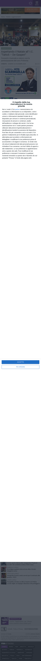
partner (17, 109)
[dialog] (20, 330)
